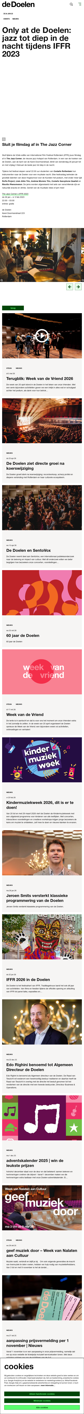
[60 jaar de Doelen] (42, 515)
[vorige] (69, 210)
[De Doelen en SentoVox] (42, 430)
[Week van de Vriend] (42, 594)
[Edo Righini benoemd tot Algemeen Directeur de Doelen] (42, 944)
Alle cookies (42, 1407)
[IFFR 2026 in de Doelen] (42, 859)
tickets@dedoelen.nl (11, 1315)
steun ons (6, 1343)
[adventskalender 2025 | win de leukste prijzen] (42, 1040)
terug (13, 231)
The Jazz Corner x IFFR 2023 (15, 117)
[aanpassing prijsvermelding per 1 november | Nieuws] (42, 1220)
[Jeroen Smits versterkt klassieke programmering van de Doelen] (42, 775)
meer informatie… (48, 1385)
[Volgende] (78, 210)
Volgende (70, 1293)
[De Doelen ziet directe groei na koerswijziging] (42, 343)
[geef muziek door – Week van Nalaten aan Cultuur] (42, 1130)
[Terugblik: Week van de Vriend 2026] (42, 258)
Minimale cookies (42, 1400)
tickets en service (10, 1305)
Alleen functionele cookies (42, 1394)
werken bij (6, 1350)
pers (4, 1347)
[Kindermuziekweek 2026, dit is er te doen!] (42, 682)
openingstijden (8, 1319)
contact (5, 1353)
